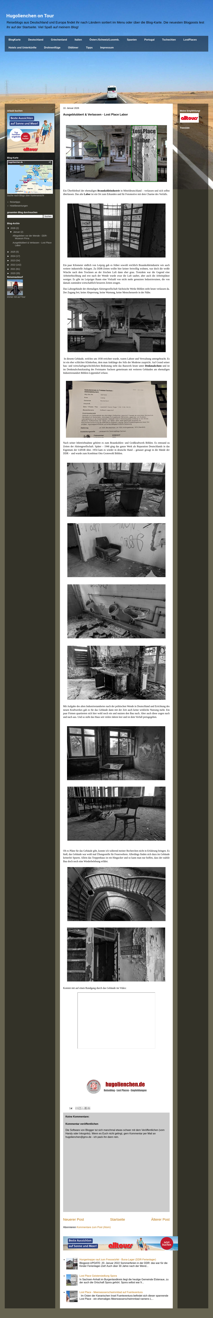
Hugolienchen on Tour (30, 15)
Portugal (149, 39)
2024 (13, 256)
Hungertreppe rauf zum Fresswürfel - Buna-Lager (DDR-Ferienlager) (117, 1259)
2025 (13, 252)
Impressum (107, 47)
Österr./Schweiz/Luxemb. (104, 39)
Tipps (89, 47)
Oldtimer (73, 47)
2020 (13, 273)
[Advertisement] (106, 75)
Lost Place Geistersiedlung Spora (98, 1275)
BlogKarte (15, 39)
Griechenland (59, 39)
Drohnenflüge (52, 47)
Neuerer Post (73, 1219)
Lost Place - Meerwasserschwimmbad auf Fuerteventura (110, 1292)
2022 (13, 264)
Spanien (132, 39)
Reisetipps (15, 202)
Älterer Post (160, 1219)
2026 (13, 228)
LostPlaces (190, 39)
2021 (13, 269)
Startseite (117, 1219)
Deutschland (35, 39)
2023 (13, 260)
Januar (17, 232)
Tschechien (169, 39)
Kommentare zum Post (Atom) (94, 1227)
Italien (78, 39)
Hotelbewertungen (19, 205)
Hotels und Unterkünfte (22, 47)
